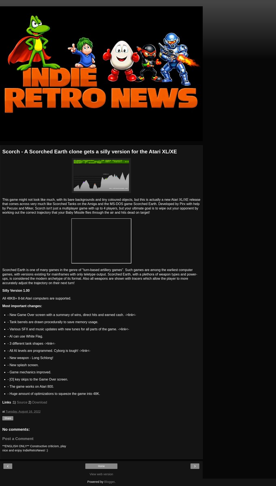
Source (22, 402)
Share (7, 418)
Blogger (109, 481)
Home (101, 466)
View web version (101, 474)
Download (39, 402)
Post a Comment (18, 438)
